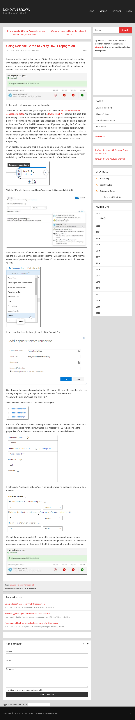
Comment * (11, 669)
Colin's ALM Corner (107, 191)
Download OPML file (112, 197)
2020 (98, 238)
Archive (103, 11)
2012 (98, 288)
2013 (98, 282)
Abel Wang (104, 179)
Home (91, 11)
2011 (98, 294)
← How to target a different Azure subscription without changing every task (25, 32)
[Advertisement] (110, 77)
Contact (117, 11)
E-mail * (9, 660)
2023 (112, 217)
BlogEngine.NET (51, 713)
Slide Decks (101, 126)
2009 (98, 307)
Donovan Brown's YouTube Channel (110, 159)
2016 (98, 263)
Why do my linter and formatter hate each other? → (68, 32)
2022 (98, 226)
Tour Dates (100, 137)
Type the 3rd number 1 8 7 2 (15, 704)
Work (36, 50)
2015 (98, 269)
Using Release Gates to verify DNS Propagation (40, 46)
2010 (98, 301)
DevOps (13, 585)
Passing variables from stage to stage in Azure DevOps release (31, 623)
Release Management (25, 585)
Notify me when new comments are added (25, 690)
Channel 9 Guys (102, 114)
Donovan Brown (16, 10)
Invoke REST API (56, 114)
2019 (98, 245)
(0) (85, 50)
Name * (9, 652)
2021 (98, 232)
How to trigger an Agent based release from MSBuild (27, 613)
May (102, 218)
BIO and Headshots (104, 108)
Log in (129, 11)
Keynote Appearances (105, 120)
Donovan (27, 50)
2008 (98, 313)
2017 (98, 257)
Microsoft (99, 47)
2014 (98, 276)
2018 (98, 251)
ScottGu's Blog (106, 185)
